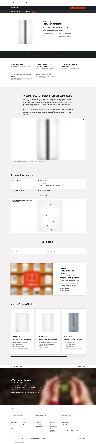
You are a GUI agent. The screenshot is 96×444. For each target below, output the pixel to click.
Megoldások (28, 2)
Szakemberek (42, 2)
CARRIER (22, 442)
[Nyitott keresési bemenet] (85, 3)
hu (11, 366)
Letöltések (34, 11)
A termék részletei (26, 11)
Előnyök (18, 11)
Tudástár (35, 2)
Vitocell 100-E (22, 366)
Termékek (15, 2)
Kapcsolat (22, 2)
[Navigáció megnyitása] (7, 3)
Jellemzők (12, 11)
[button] (82, 367)
